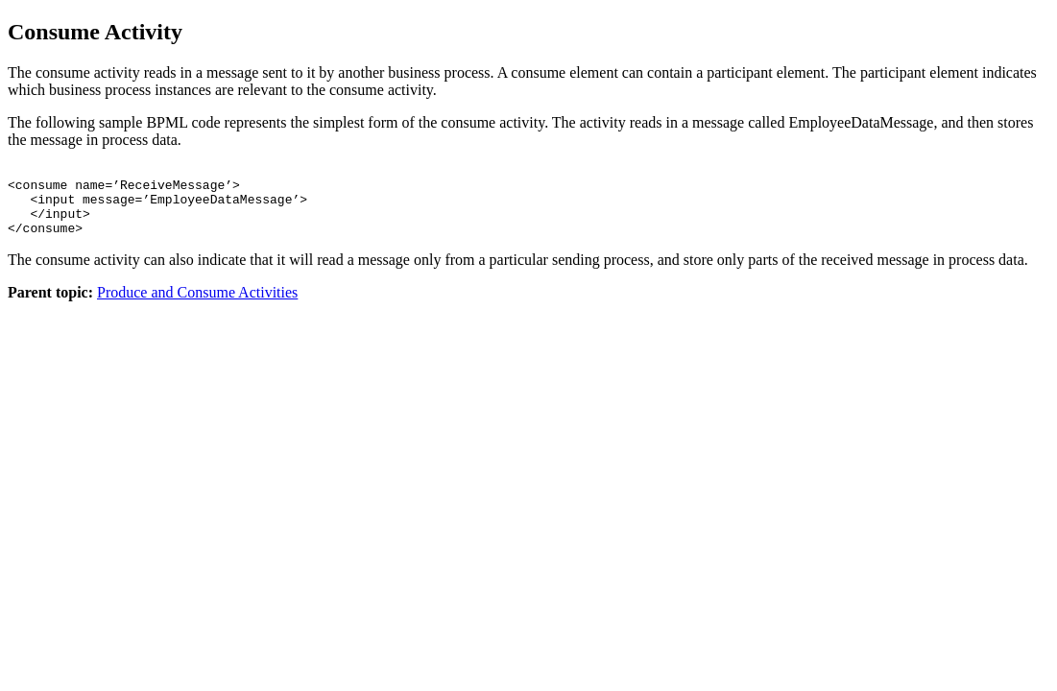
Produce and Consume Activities (197, 306)
